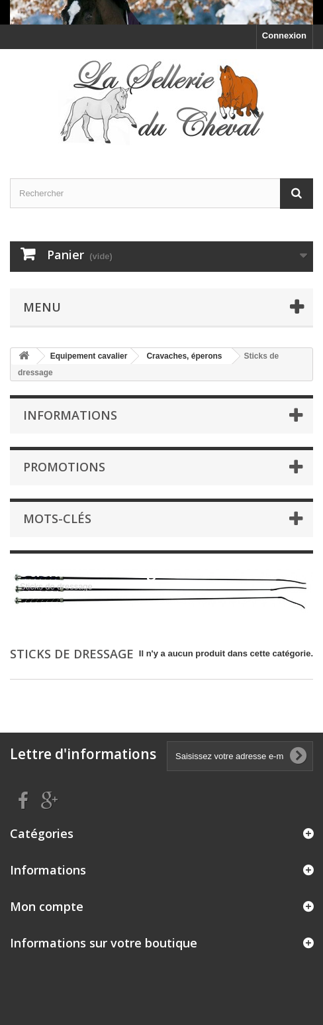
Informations (70, 415)
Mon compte (46, 906)
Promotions (64, 467)
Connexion (284, 35)
